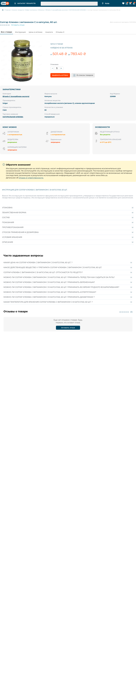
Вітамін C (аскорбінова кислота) (16, 96)
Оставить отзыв (17, 25)
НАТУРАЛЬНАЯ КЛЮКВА (13, 117)
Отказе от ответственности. (31, 178)
